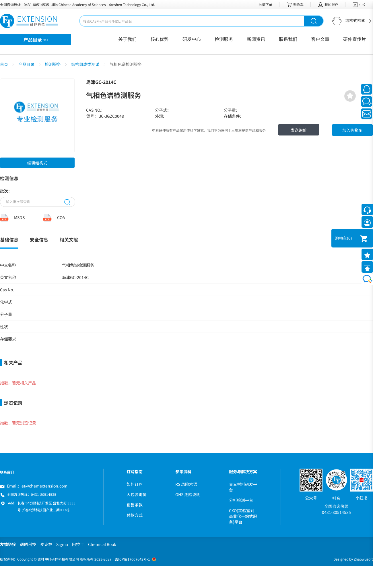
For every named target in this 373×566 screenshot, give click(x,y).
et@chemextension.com (44, 486)
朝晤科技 (28, 544)
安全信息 (39, 239)
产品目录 (26, 64)
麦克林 (46, 544)
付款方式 (135, 515)
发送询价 (299, 130)
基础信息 (9, 239)
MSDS (19, 217)
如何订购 (135, 484)
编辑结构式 (37, 163)
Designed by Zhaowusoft (353, 559)
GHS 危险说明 (187, 494)
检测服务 (53, 64)
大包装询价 (137, 494)
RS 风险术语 (186, 484)
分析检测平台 (241, 500)
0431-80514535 (36, 4)
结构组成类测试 (85, 64)
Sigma (62, 544)
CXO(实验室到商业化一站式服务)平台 (243, 516)
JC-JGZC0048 (111, 116)
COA (61, 217)
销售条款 (135, 505)
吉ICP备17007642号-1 (132, 559)
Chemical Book (102, 544)
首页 (4, 64)
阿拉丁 (78, 544)
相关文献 (69, 239)
